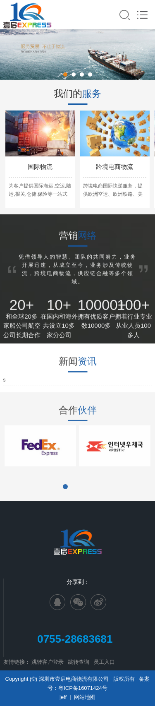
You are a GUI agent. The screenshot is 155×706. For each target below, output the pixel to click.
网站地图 (84, 697)
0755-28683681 (78, 639)
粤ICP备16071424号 (82, 688)
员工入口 (104, 662)
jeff (63, 697)
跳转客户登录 (47, 662)
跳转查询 (78, 662)
